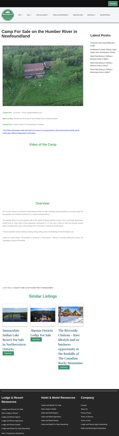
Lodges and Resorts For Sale (12, 409)
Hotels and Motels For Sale (51, 405)
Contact (113, 3)
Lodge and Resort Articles (11, 424)
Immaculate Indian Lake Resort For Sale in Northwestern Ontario (14, 339)
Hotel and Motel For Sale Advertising (54, 424)
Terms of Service (87, 417)
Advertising (105, 15)
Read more (8, 353)
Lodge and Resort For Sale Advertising (16, 428)
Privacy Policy (86, 413)
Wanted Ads (78, 15)
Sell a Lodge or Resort (10, 413)
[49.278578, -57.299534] (43, 265)
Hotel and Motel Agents (49, 413)
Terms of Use (86, 420)
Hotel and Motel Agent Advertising (93, 428)
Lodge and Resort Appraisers (12, 421)
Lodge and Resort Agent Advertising (94, 424)
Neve (3, 433)
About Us (84, 409)
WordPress (20, 433)
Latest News (7, 288)
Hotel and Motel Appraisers (51, 417)
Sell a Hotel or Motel (48, 409)
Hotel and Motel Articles (50, 420)
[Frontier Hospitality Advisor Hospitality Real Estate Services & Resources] (8, 15)
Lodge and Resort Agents (11, 417)
